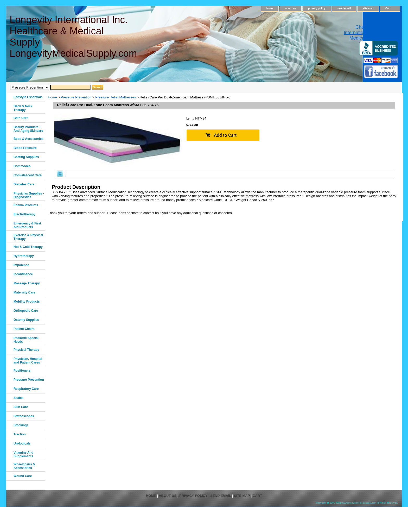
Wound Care (23, 476)
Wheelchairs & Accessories (24, 466)
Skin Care (21, 407)
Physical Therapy (26, 350)
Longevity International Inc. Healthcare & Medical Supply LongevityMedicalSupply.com (73, 36)
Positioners (22, 370)
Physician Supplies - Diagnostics (29, 195)
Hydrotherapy (24, 256)
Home (52, 97)
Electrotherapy (24, 214)
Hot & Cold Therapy (28, 247)
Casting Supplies (26, 157)
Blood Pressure (25, 148)
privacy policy (317, 8)
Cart (388, 8)
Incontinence (23, 274)
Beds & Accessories (28, 139)
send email (344, 8)
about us (290, 8)
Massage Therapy (27, 283)
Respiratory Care (26, 389)
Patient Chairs (24, 329)
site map (368, 8)
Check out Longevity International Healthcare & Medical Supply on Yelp (371, 32)
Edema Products (26, 205)
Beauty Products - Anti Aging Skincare (28, 129)
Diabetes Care (24, 184)
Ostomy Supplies (26, 320)
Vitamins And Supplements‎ (23, 454)
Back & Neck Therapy (23, 108)
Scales (18, 398)
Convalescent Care (28, 175)
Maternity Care (24, 292)
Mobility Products (27, 301)
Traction (20, 434)
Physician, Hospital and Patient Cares (28, 360)
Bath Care (21, 118)
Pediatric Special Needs (26, 339)
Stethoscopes (24, 416)
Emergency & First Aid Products (27, 225)
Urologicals (22, 443)
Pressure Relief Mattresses (115, 97)
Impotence (21, 265)
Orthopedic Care (26, 310)
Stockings (21, 425)
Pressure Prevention (76, 97)
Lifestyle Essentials (28, 97)
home (269, 8)
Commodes (22, 166)
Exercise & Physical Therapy (28, 237)
